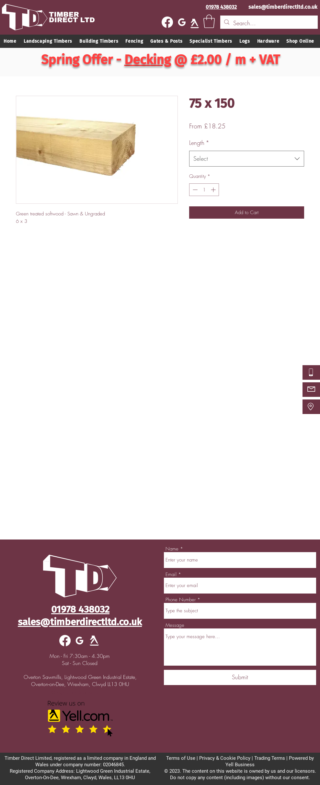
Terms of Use (180, 758)
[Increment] (214, 190)
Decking (147, 60)
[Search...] (268, 23)
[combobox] (246, 159)
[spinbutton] (204, 190)
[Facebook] (167, 22)
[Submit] (240, 677)
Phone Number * (183, 599)
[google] (182, 22)
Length (199, 143)
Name (172, 549)
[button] (209, 21)
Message (175, 625)
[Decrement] (194, 190)
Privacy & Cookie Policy (224, 758)
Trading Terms (269, 758)
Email (171, 574)
